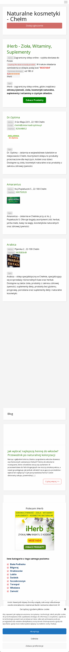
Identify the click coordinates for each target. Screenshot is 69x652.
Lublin (13, 574)
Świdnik (14, 577)
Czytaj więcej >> (52, 481)
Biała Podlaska (17, 564)
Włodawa (15, 587)
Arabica (11, 244)
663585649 (21, 252)
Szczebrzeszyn (17, 581)
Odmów (34, 638)
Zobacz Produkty (34, 100)
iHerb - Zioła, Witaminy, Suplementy (29, 49)
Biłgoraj (14, 567)
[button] (65, 609)
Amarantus (14, 184)
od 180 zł (28, 71)
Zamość (14, 591)
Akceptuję (34, 631)
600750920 (21, 192)
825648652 (21, 128)
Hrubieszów (16, 570)
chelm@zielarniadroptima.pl (28, 125)
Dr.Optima (13, 117)
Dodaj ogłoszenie (34, 25)
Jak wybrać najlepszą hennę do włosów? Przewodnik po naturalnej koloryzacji (33, 453)
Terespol (14, 584)
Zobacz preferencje (34, 646)
